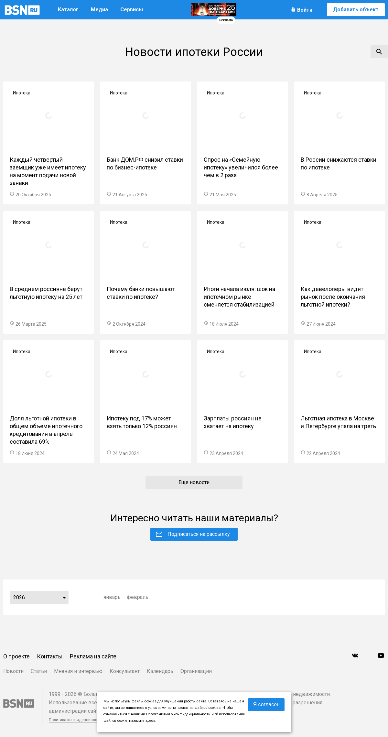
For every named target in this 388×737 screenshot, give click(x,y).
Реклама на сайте (93, 656)
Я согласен (266, 704)
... (64, 597)
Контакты (50, 656)
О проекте (16, 656)
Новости (13, 671)
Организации (196, 671)
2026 (19, 597)
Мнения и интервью (78, 671)
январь (112, 597)
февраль (137, 597)
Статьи (39, 671)
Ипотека (21, 92)
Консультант (125, 671)
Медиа (99, 9)
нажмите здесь (142, 721)
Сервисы (131, 9)
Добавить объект (356, 9)
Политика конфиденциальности (78, 720)
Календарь (160, 671)
